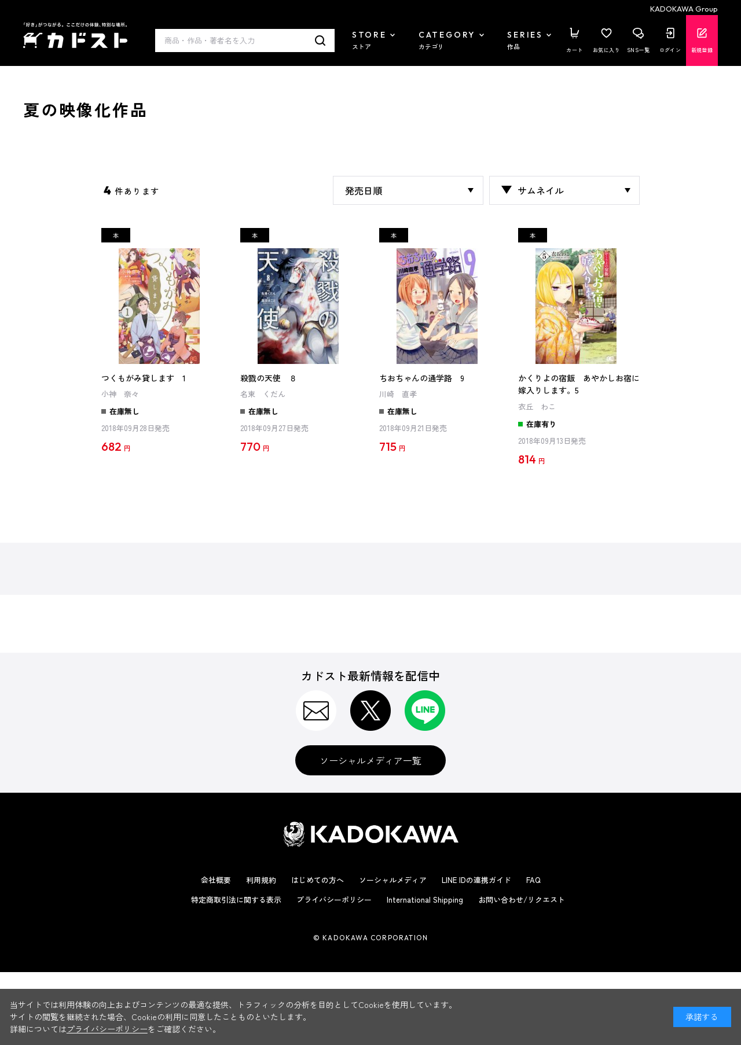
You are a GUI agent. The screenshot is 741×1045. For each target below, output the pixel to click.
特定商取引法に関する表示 (236, 899)
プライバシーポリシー (334, 899)
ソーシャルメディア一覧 (370, 760)
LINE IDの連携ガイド (476, 879)
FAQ (533, 879)
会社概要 (216, 879)
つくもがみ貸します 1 (143, 378)
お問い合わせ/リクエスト (521, 899)
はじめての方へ (317, 879)
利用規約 (261, 879)
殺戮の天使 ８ (268, 378)
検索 (320, 40)
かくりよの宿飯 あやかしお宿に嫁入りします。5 (579, 384)
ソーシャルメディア (393, 879)
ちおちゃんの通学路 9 (421, 378)
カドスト (75, 35)
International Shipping (425, 899)
